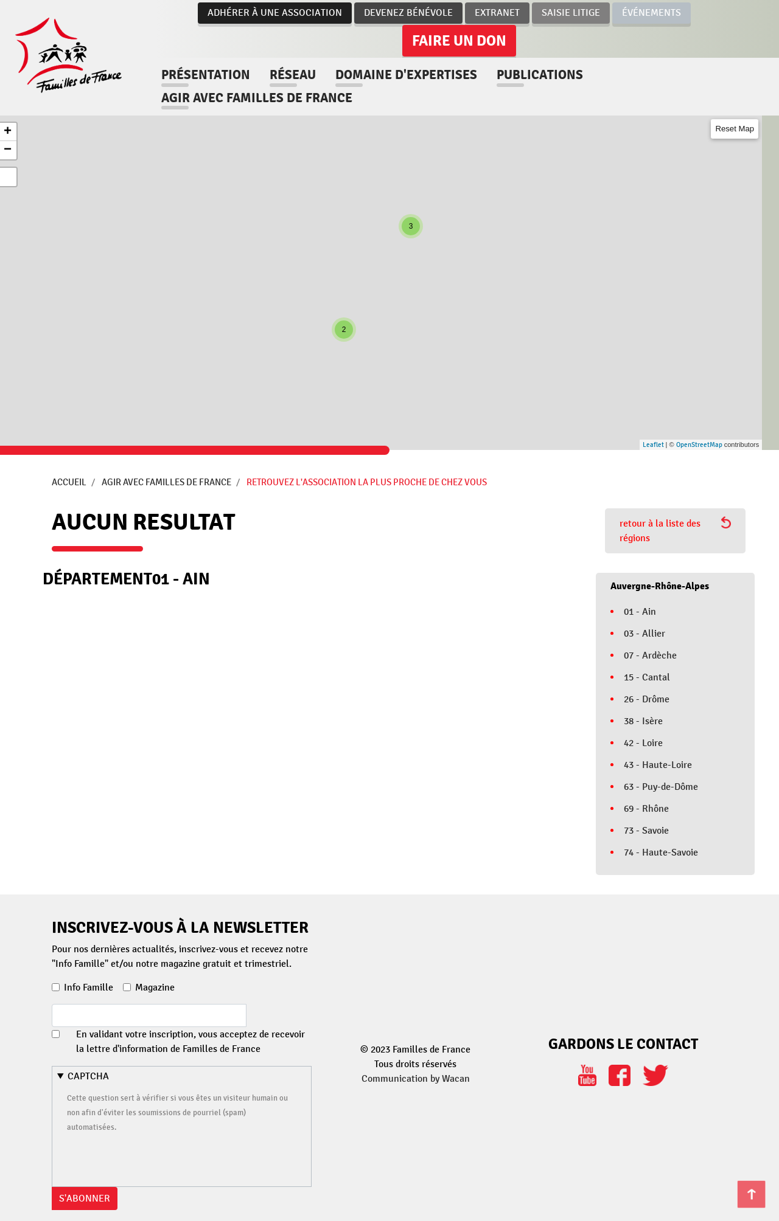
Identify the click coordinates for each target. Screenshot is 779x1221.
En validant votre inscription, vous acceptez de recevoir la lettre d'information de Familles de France (190, 1041)
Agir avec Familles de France (166, 482)
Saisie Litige (571, 13)
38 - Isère (643, 721)
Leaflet (653, 445)
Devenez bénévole (408, 13)
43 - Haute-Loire (658, 765)
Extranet (497, 13)
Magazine (155, 987)
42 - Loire (643, 743)
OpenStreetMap (699, 445)
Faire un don (459, 41)
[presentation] (159, 1157)
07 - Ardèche (650, 655)
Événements (651, 13)
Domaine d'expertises (407, 75)
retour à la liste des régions (675, 530)
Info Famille (88, 987)
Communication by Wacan (416, 1079)
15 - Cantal (647, 677)
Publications (541, 75)
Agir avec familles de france (258, 98)
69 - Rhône (646, 809)
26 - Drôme (646, 699)
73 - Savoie (646, 831)
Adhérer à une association (275, 13)
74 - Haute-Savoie (661, 852)
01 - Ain (640, 612)
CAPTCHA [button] (88, 1076)
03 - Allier (644, 634)
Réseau (294, 75)
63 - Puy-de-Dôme (661, 787)
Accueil (69, 482)
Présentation (206, 75)
